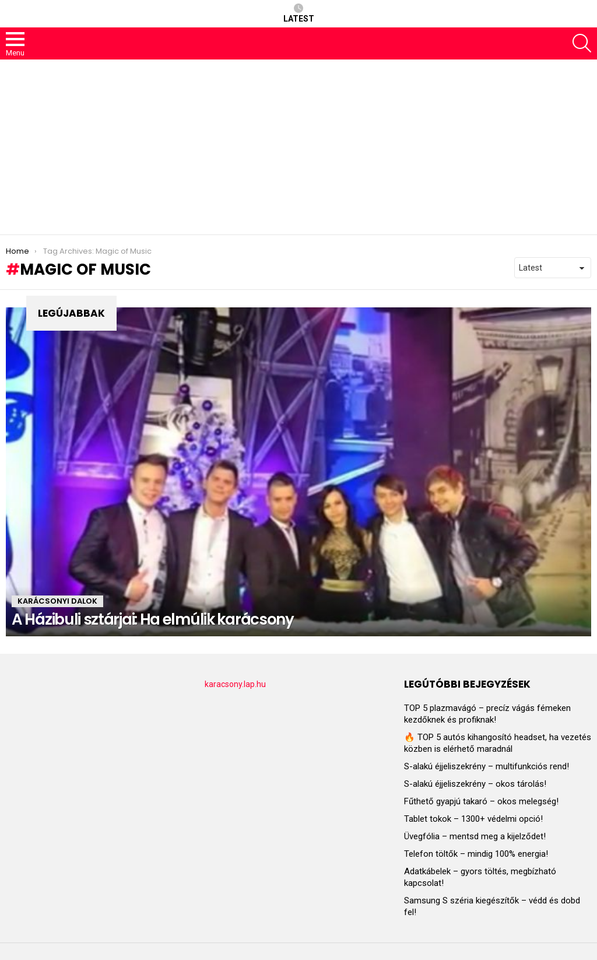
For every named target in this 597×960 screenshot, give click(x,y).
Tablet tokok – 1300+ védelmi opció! (473, 819)
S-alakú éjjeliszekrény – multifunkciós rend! (486, 766)
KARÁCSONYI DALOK (57, 601)
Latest (298, 13)
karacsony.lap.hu (235, 684)
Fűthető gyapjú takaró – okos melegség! (481, 801)
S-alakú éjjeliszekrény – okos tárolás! (475, 784)
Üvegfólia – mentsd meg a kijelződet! (475, 836)
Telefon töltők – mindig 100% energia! (476, 854)
